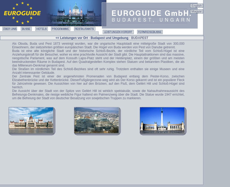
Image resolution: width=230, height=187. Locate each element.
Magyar (196, 11)
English (196, 6)
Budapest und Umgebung (109, 38)
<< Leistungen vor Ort (72, 38)
